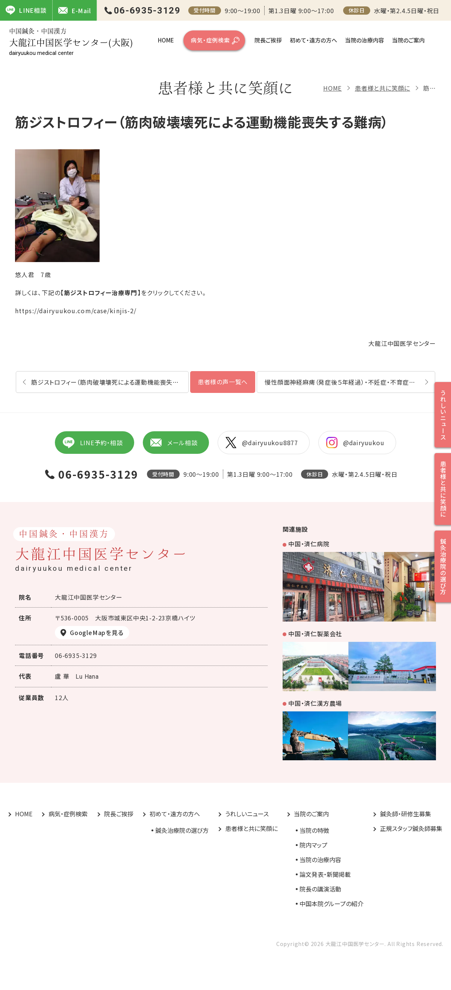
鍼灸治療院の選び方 (182, 830)
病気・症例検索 (210, 40)
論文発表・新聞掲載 (325, 874)
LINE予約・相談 (92, 442)
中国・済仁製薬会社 (315, 633)
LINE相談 (26, 10)
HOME (166, 40)
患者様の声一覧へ (223, 381)
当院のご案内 (408, 40)
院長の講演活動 (320, 888)
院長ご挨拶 (268, 40)
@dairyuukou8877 (262, 442)
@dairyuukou (355, 442)
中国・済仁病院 (309, 543)
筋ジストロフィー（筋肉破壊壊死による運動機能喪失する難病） (110, 382)
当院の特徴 (314, 830)
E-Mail (74, 10)
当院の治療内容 (364, 40)
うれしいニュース (247, 813)
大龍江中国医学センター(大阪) (71, 42)
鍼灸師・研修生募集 (405, 813)
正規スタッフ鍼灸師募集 (411, 828)
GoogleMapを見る (97, 632)
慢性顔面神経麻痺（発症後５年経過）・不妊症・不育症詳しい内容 (350, 382)
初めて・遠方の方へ (313, 40)
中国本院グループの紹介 (331, 903)
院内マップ (313, 844)
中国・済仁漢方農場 (315, 703)
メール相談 (174, 442)
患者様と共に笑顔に (382, 87)
